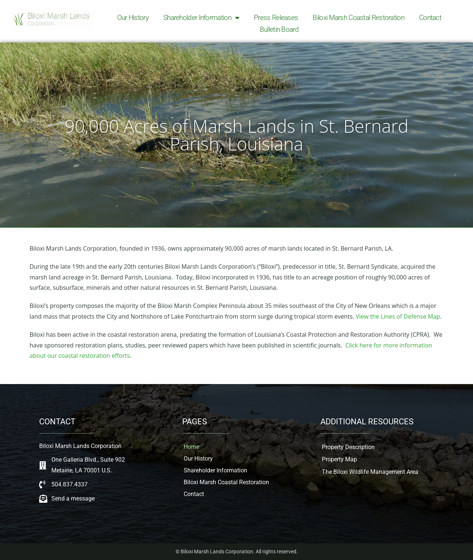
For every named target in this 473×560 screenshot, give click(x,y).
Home (191, 446)
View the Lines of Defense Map (397, 316)
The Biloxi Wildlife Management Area (370, 471)
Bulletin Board (279, 29)
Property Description (348, 447)
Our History (133, 17)
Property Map (339, 459)
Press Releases (276, 17)
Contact (430, 17)
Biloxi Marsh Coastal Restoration (358, 17)
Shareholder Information (201, 18)
